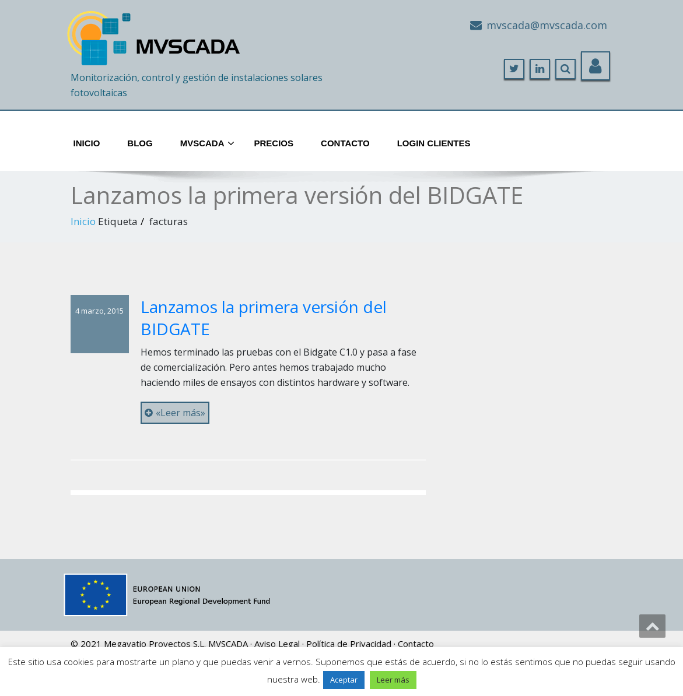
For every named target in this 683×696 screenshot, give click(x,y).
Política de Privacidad (348, 643)
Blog (139, 143)
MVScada (207, 144)
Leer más (393, 679)
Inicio (86, 143)
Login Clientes (434, 143)
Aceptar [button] (344, 679)
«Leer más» (175, 412)
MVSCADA (228, 643)
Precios (274, 143)
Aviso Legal (277, 643)
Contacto (345, 143)
